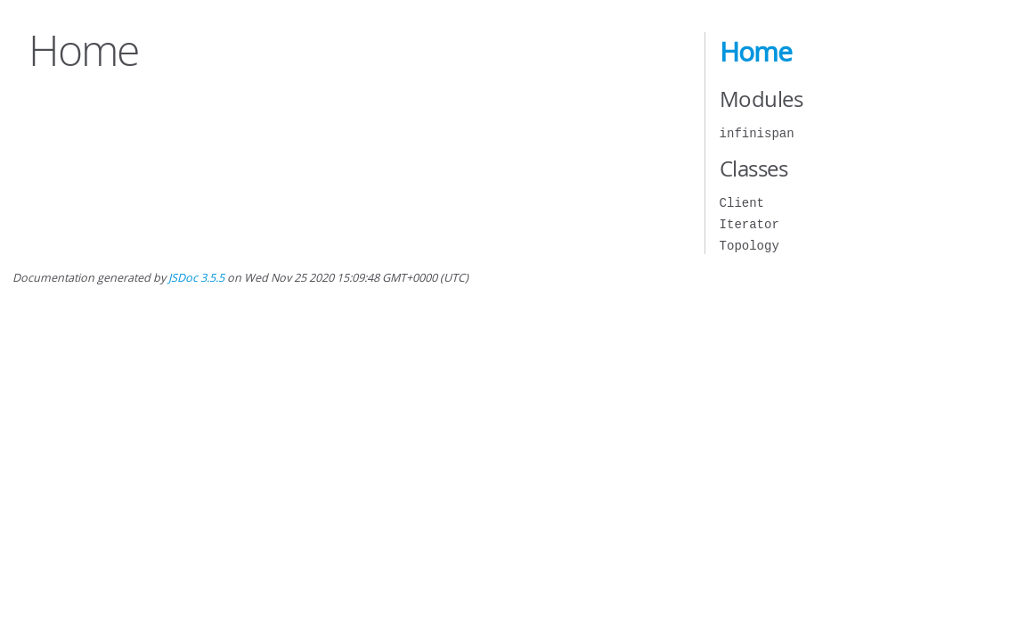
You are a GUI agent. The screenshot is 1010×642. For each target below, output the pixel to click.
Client (742, 202)
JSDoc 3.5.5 (196, 277)
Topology (749, 245)
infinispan (757, 133)
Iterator (749, 224)
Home (756, 52)
